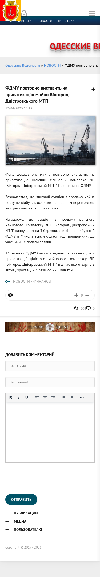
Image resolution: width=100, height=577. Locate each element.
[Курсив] (19, 398)
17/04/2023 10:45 (18, 108)
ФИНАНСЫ (42, 281)
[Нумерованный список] (71, 398)
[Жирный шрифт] (11, 398)
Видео (86, 33)
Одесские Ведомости (22, 65)
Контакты (32, 40)
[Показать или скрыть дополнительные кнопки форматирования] (82, 398)
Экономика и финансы (29, 27)
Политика (66, 21)
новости (44, 21)
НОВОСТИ (52, 65)
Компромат (66, 33)
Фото (14, 40)
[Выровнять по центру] (45, 398)
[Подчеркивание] (27, 398)
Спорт (59, 27)
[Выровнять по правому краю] (53, 398)
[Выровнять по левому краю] (37, 398)
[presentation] (45, 478)
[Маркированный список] (63, 398)
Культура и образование (30, 33)
